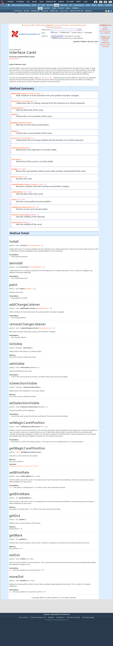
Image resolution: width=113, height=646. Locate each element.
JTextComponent (27, 101)
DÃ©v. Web (63, 5)
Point (10, 124)
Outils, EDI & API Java (76, 11)
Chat (41, 2)
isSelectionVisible (19, 148)
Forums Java (18, 11)
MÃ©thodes (105, 43)
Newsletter (51, 2)
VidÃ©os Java (54, 11)
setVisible (15, 222)
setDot (14, 199)
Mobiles (100, 5)
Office (94, 5)
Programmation (79, 5)
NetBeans (75, 8)
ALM (43, 5)
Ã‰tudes (70, 2)
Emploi (61, 2)
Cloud (34, 5)
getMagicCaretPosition (20, 123)
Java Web (47, 8)
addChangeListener (19, 93)
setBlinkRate (16, 192)
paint (13, 177)
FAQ (28, 2)
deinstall (15, 101)
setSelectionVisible (20, 215)
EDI (70, 5)
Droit (78, 2)
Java (56, 5)
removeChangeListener (20, 184)
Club (85, 2)
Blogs (34, 2)
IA (38, 5)
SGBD (88, 5)
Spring (54, 8)
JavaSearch (88, 11)
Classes (105, 41)
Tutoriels (20, 2)
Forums (10, 2)
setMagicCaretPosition (20, 207)
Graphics (20, 177)
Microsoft (50, 5)
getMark (14, 131)
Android (60, 8)
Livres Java (44, 11)
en (106, 27)
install (14, 138)
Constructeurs (105, 45)
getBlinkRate (16, 108)
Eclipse (68, 8)
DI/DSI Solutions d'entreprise (21, 5)
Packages (105, 47)
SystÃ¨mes (108, 5)
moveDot (14, 169)
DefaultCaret (14, 59)
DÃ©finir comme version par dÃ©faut (105, 31)
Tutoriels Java (35, 11)
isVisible (15, 159)
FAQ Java (26, 11)
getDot (14, 114)
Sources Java (64, 11)
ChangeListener (34, 93)
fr (104, 27)
